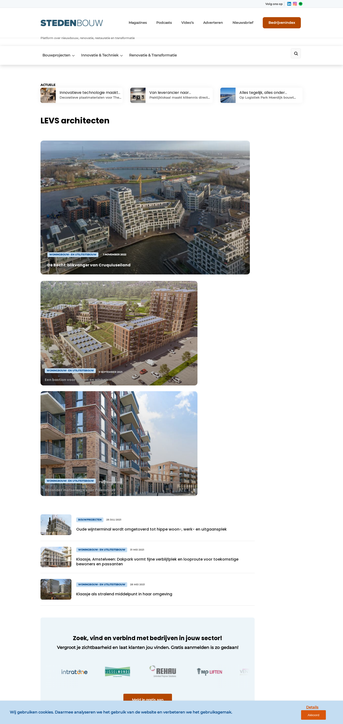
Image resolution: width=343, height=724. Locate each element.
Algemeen (49, 561)
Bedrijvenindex (285, 21)
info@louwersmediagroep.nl (273, 586)
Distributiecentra (55, 603)
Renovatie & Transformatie (157, 43)
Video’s (200, 21)
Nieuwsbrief (248, 21)
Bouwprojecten (54, 43)
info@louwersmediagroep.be (274, 658)
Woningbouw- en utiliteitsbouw (55, 591)
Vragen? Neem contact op (263, 508)
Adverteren (223, 21)
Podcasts (178, 21)
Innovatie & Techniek (101, 43)
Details (303, 716)
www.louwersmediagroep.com (276, 682)
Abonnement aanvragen (127, 589)
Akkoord (325, 716)
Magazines (154, 21)
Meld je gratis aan (131, 451)
